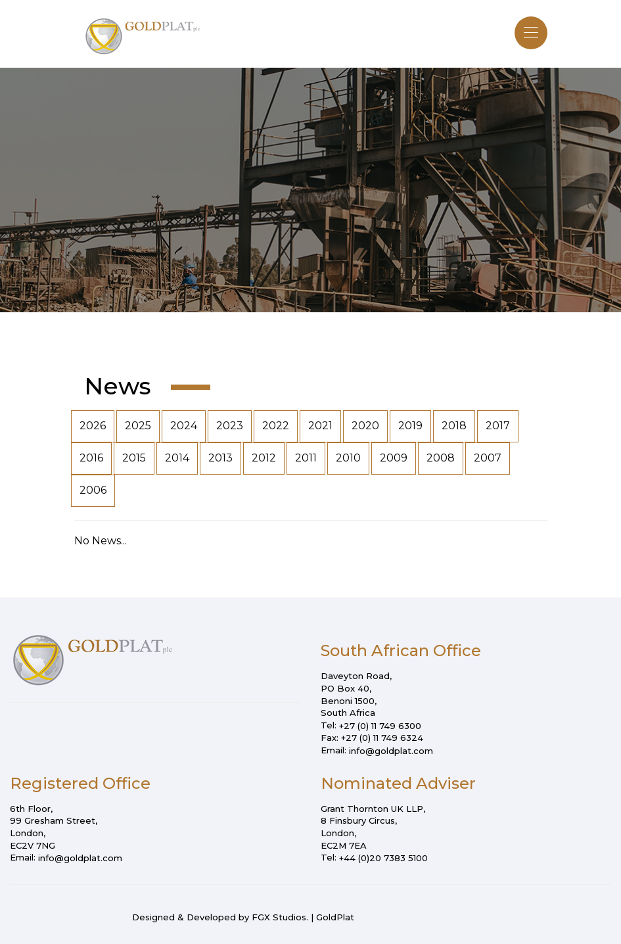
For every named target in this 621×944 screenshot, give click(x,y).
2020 (365, 425)
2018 (454, 425)
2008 (440, 458)
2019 (410, 425)
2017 (498, 425)
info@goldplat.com (391, 750)
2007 (487, 458)
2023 (229, 425)
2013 (220, 458)
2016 (91, 458)
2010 (348, 458)
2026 (93, 425)
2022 (275, 425)
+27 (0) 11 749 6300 (380, 725)
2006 (93, 490)
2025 (138, 425)
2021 (320, 425)
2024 (183, 425)
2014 (177, 458)
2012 (264, 458)
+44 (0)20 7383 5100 (383, 858)
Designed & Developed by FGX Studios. (220, 917)
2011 (306, 458)
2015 (134, 458)
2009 (393, 458)
